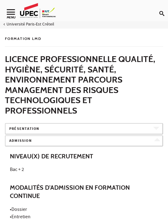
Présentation (24, 129)
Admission (20, 141)
